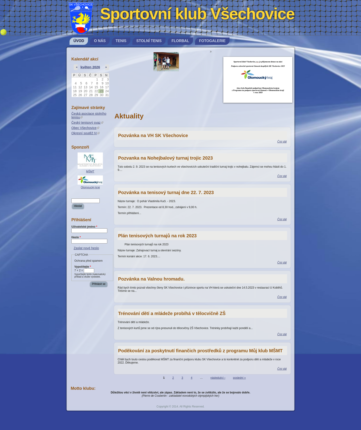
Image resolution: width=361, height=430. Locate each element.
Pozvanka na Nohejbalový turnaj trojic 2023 (165, 158)
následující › (217, 377)
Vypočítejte (82, 266)
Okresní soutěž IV (85, 133)
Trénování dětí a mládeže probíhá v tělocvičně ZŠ (172, 313)
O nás (100, 41)
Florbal (180, 41)
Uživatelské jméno (84, 226)
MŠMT (90, 171)
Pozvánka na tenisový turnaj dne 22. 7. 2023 (166, 192)
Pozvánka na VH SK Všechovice (153, 135)
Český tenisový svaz (87, 122)
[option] (166, 63)
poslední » (239, 377)
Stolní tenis (149, 41)
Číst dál (282, 141)
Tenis (121, 41)
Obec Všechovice (85, 128)
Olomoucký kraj (90, 187)
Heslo (76, 237)
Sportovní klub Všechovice (197, 14)
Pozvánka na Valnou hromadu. (151, 278)
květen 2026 (90, 67)
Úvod (78, 41)
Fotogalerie (212, 41)
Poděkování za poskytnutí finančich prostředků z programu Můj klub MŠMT (200, 350)
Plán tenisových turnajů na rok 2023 (157, 235)
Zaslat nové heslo (86, 248)
